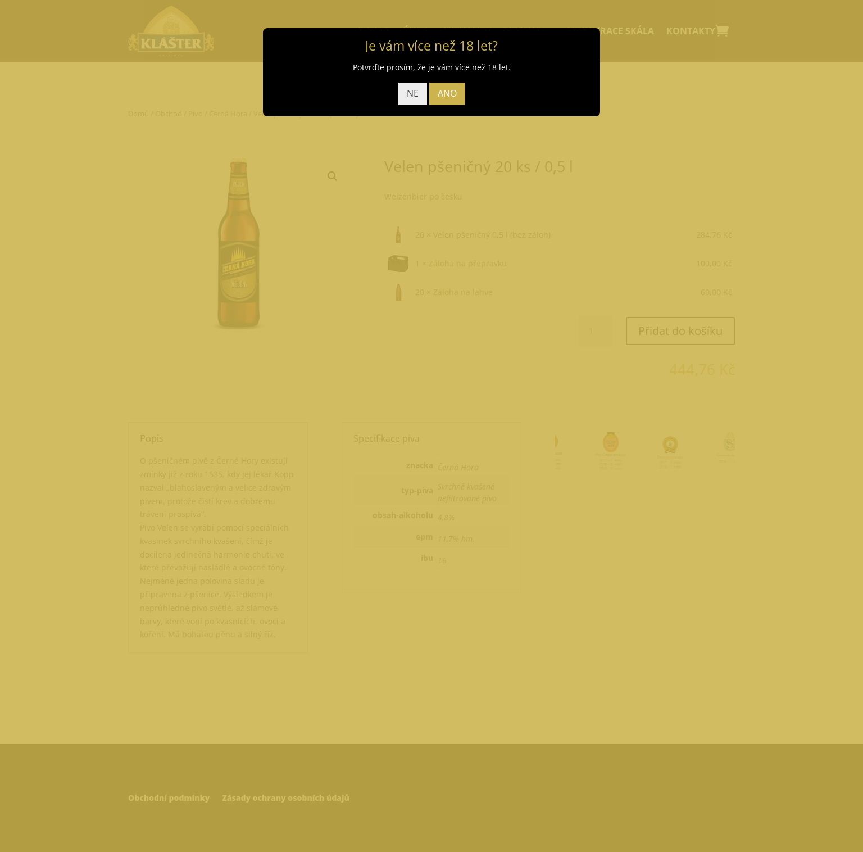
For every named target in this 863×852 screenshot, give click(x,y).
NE (413, 93)
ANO (447, 93)
